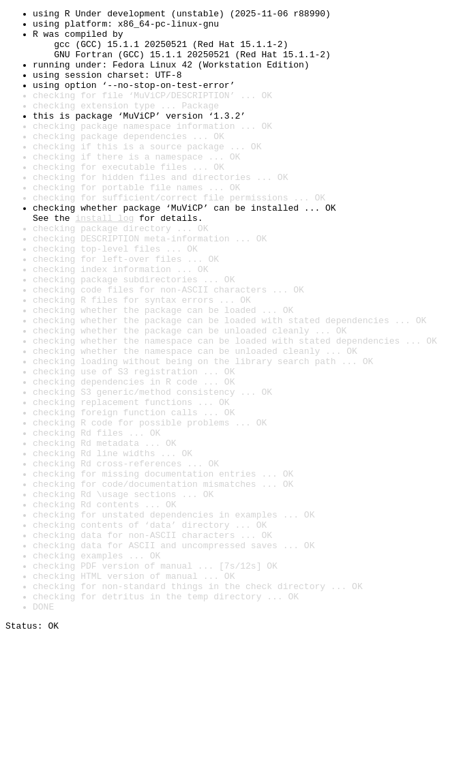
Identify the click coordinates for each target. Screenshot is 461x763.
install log (104, 260)
